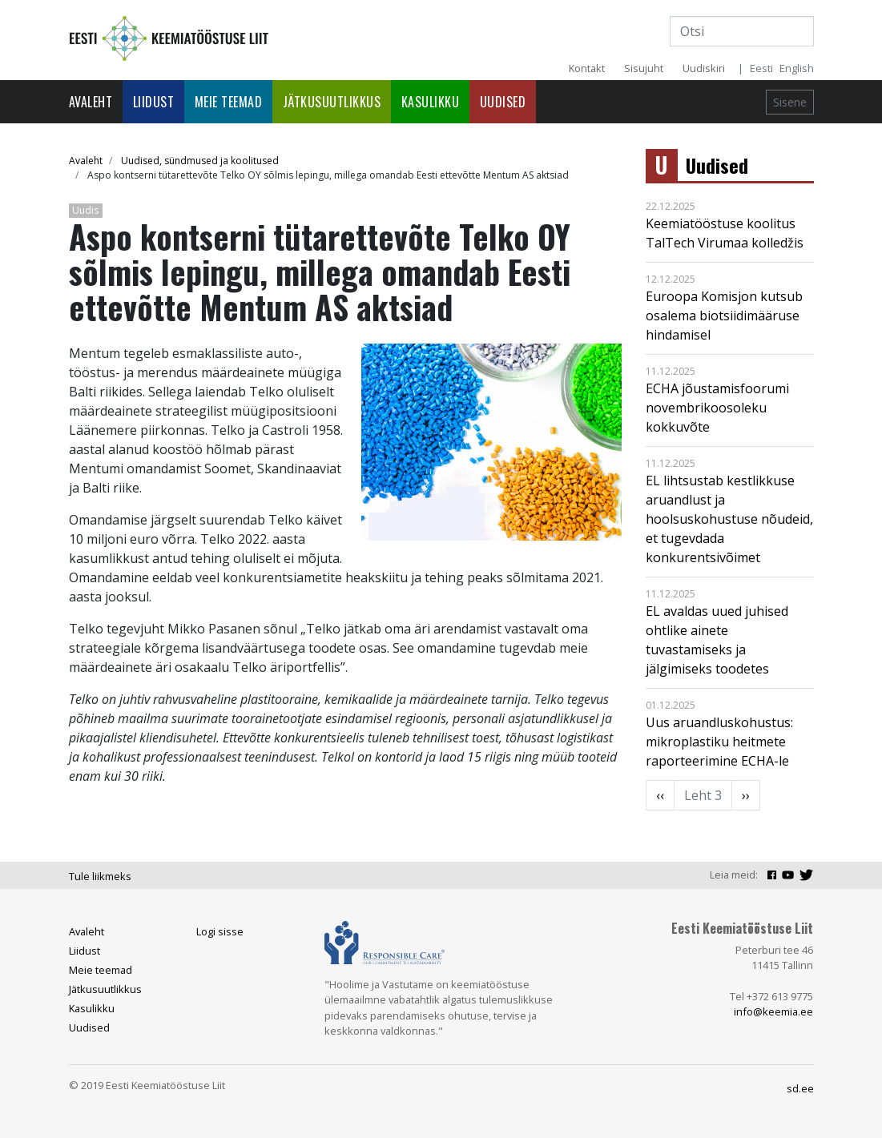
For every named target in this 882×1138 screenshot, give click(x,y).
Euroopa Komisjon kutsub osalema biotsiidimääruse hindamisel (724, 316)
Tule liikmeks (100, 876)
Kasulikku (430, 101)
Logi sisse (220, 931)
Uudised (503, 101)
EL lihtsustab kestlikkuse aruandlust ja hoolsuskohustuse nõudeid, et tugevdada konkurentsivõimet (729, 519)
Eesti (761, 68)
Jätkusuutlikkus (332, 101)
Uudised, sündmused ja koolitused (200, 160)
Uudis (85, 210)
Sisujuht (643, 68)
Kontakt (587, 68)
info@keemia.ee (773, 1011)
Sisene (790, 102)
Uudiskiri (704, 68)
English (796, 68)
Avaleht (91, 101)
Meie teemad (229, 101)
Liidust (154, 101)
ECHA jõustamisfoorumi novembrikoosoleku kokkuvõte (717, 408)
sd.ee (800, 1088)
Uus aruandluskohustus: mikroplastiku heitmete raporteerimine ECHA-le (719, 742)
